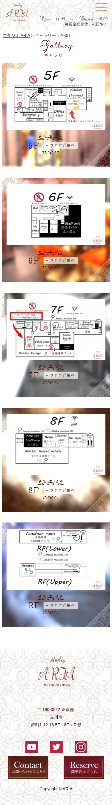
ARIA (68, 788)
